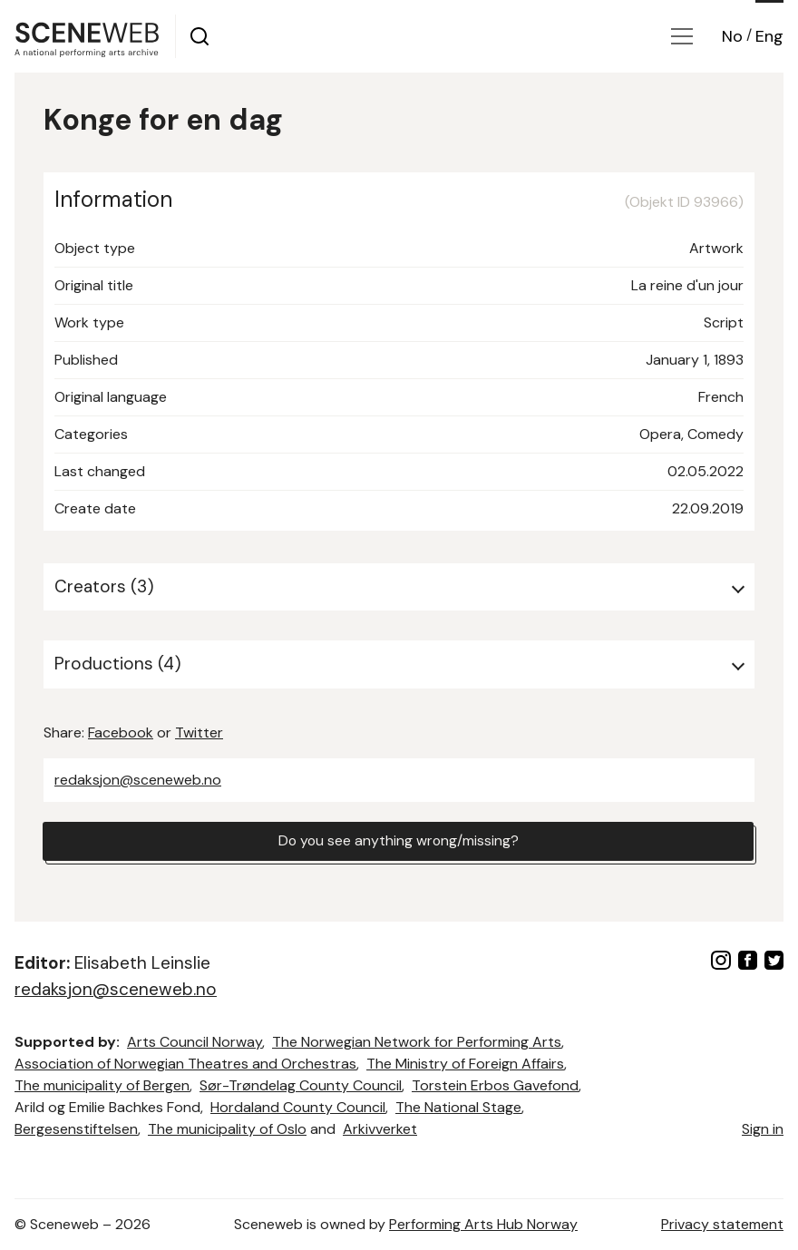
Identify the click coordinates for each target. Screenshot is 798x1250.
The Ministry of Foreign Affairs (465, 1063)
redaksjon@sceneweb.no (137, 779)
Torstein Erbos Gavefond (495, 1085)
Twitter (199, 732)
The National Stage (458, 1107)
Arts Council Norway (194, 1041)
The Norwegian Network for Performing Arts (416, 1041)
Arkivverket (380, 1128)
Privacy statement (722, 1224)
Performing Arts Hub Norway (483, 1224)
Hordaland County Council (297, 1107)
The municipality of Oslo (227, 1128)
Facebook (120, 732)
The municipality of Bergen (102, 1085)
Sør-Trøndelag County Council (301, 1085)
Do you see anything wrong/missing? (398, 841)
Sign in (762, 1128)
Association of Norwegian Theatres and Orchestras (185, 1063)
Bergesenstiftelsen (76, 1128)
